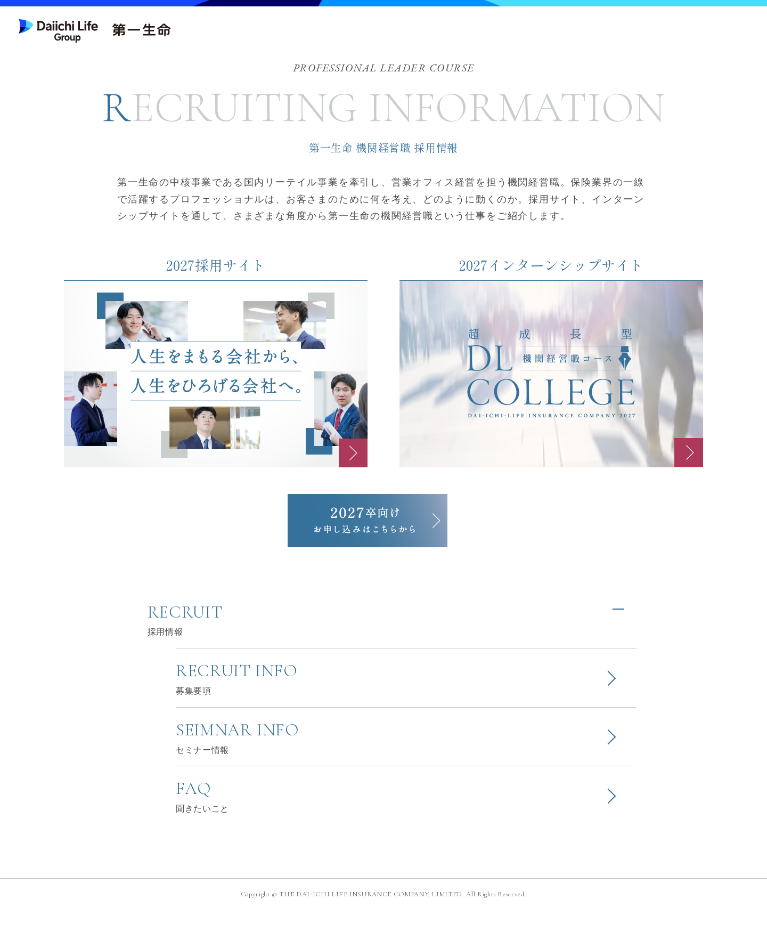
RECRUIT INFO (406, 688)
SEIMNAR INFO (406, 753)
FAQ (406, 818)
